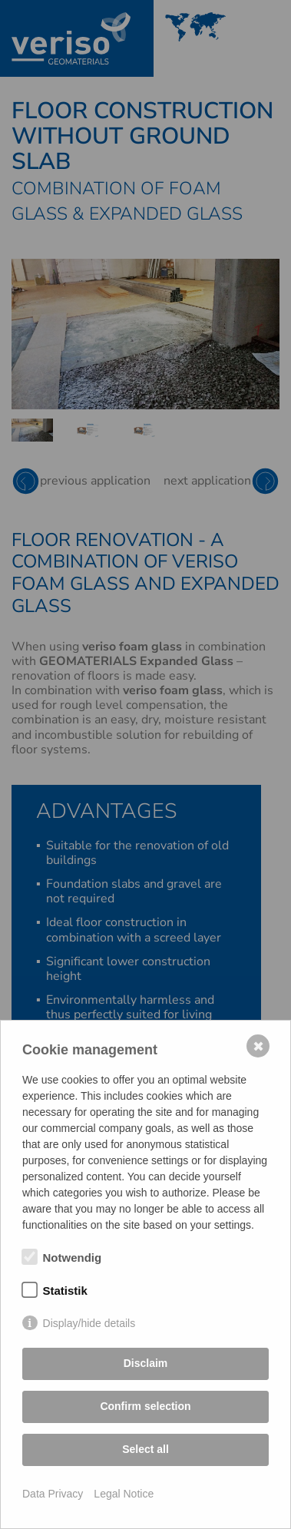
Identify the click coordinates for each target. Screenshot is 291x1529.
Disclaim (146, 1363)
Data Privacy (52, 1494)
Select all (145, 1449)
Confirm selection (145, 1406)
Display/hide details (89, 1323)
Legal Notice (124, 1494)
